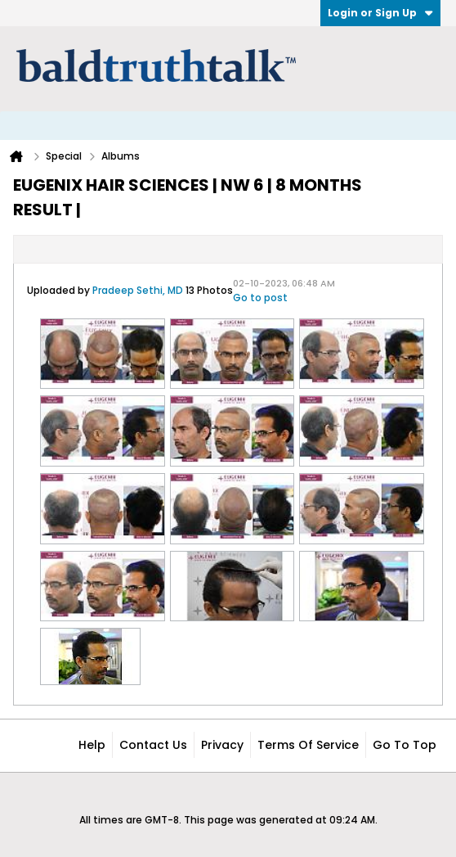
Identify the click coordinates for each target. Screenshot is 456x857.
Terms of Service (308, 745)
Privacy (222, 745)
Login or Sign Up (380, 13)
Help (91, 745)
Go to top (404, 745)
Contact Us (153, 745)
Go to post (260, 297)
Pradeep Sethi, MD (137, 290)
